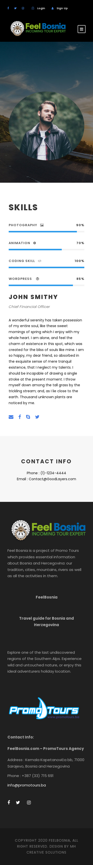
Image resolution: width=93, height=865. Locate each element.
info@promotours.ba (26, 785)
